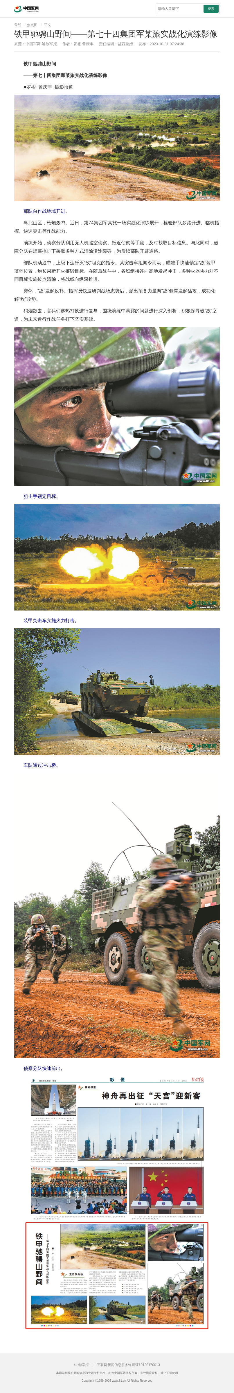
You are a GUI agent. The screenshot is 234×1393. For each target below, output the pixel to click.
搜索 (211, 9)
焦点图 (32, 25)
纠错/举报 (81, 1365)
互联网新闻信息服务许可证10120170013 (128, 1365)
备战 (17, 25)
